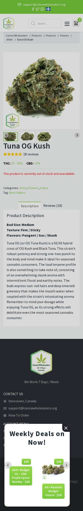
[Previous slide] (8, 465)
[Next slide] (66, 465)
